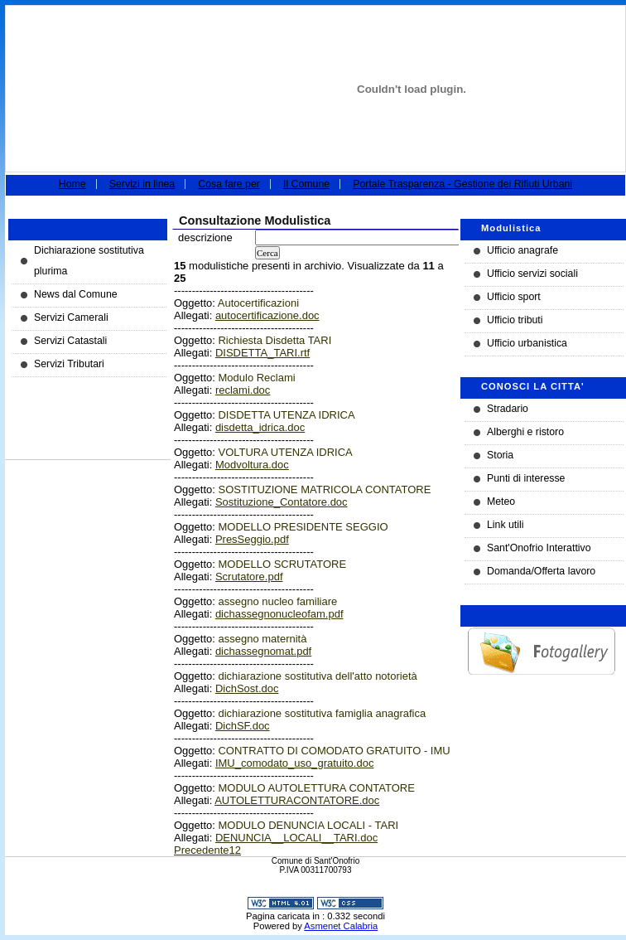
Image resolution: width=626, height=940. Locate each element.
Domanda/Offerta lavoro (541, 571)
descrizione (205, 237)
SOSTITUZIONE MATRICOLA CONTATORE (324, 489)
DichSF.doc (242, 726)
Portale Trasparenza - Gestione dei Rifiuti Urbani (462, 184)
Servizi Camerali (71, 317)
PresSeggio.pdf (252, 539)
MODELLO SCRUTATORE (282, 564)
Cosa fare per (229, 184)
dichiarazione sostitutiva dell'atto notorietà (317, 676)
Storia (500, 455)
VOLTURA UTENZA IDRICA (285, 452)
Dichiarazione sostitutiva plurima (89, 261)
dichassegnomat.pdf (263, 651)
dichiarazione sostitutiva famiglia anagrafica (322, 713)
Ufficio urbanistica (527, 343)
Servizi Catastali (70, 340)
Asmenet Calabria (341, 926)
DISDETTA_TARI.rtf (262, 352)
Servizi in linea (142, 184)
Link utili (505, 525)
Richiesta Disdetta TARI (274, 340)
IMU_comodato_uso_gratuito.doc (294, 763)
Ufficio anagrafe (522, 250)
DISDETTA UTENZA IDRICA (286, 415)
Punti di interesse (526, 478)
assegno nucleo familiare (277, 601)
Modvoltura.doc (252, 464)
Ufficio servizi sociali (532, 273)
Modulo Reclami (256, 377)
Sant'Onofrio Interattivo (539, 548)
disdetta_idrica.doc (260, 427)
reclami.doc (242, 390)
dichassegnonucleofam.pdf (279, 614)
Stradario (507, 408)
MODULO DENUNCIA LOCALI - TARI (308, 825)
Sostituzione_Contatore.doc (281, 502)
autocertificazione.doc (267, 315)
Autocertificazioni (258, 303)
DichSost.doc (247, 688)
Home (72, 184)
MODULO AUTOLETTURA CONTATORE (316, 788)
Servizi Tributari (69, 364)
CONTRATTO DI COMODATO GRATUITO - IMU (334, 750)
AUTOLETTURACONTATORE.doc (296, 800)
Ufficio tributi (515, 320)
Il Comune (306, 184)
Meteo (501, 501)
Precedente (201, 850)
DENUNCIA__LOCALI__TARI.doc (296, 837)
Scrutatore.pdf (249, 576)
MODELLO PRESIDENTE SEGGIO (303, 527)
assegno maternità (262, 638)
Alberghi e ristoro (525, 432)
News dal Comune (76, 294)
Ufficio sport (514, 297)
